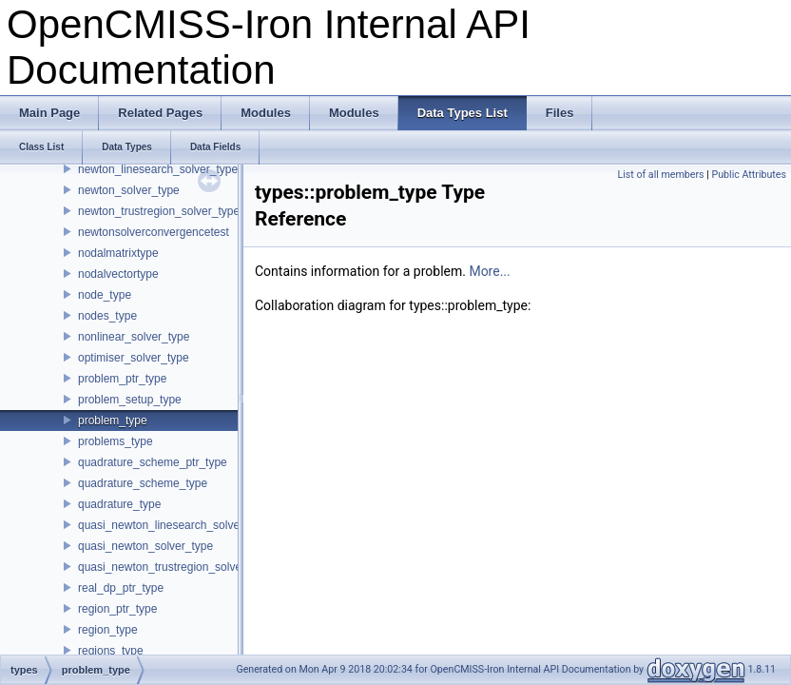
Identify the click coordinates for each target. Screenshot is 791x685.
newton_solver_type (129, 190)
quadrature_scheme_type (142, 483)
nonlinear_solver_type (133, 336)
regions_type (111, 650)
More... (489, 271)
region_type (108, 629)
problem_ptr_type (122, 378)
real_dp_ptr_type (121, 588)
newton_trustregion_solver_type (159, 211)
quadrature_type (119, 504)
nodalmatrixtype (118, 253)
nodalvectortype (118, 274)
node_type (104, 295)
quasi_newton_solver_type (145, 546)
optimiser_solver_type (133, 357)
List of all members (660, 174)
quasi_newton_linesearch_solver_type (174, 525)
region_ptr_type (117, 609)
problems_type (115, 441)
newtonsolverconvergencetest (153, 232)
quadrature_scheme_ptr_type (152, 462)
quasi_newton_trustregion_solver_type (175, 567)
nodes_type (107, 316)
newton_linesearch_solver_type (158, 169)
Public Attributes (748, 174)
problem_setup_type (130, 399)
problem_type (112, 420)
